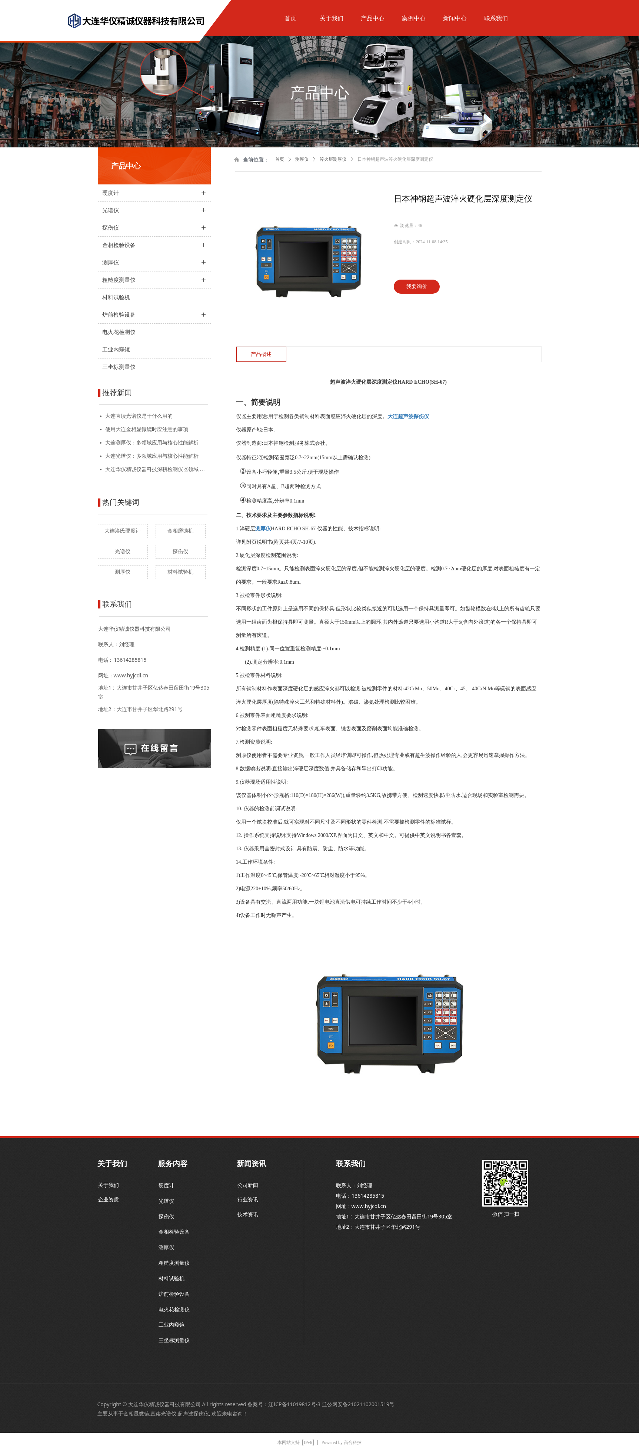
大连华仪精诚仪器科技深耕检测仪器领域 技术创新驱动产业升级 (156, 469)
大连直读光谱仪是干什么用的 (139, 416)
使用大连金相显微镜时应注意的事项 (146, 429)
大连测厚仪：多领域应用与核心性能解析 (152, 443)
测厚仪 (302, 159)
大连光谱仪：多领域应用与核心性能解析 (152, 456)
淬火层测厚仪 (333, 159)
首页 (279, 159)
